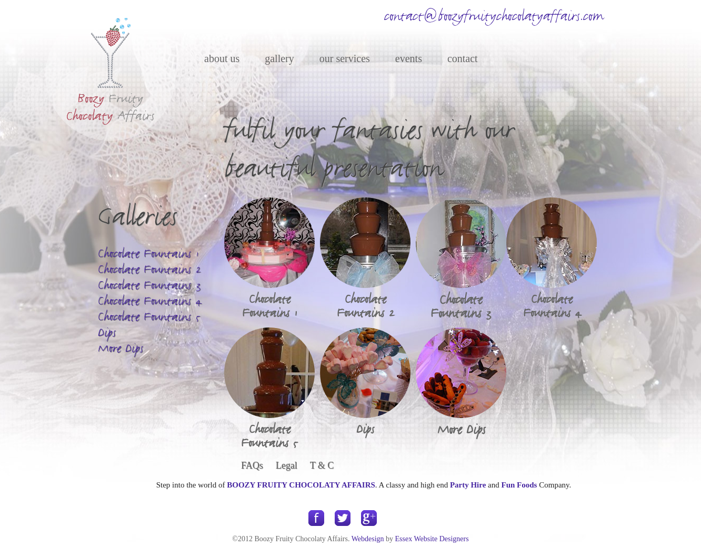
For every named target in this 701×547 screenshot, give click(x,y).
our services (344, 58)
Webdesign (368, 539)
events (408, 58)
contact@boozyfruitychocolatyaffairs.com (493, 16)
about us (221, 58)
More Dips (120, 348)
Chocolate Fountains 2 (149, 269)
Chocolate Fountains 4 (149, 301)
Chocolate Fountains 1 (148, 253)
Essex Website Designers (432, 539)
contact (462, 58)
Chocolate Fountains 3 (149, 285)
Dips (107, 332)
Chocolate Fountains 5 (149, 316)
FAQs (252, 465)
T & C (322, 465)
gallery (279, 58)
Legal (286, 465)
